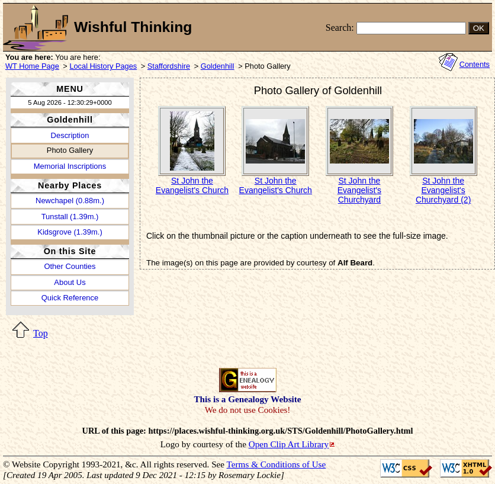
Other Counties (69, 266)
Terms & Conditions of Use (276, 464)
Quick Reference (69, 297)
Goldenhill (217, 66)
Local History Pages (103, 66)
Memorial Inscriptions (70, 166)
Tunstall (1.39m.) (70, 216)
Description (70, 135)
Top (40, 333)
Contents (474, 64)
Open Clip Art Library (289, 444)
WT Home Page (32, 66)
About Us (69, 282)
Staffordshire (168, 66)
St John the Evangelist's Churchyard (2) (443, 190)
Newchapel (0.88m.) (70, 200)
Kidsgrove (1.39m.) (69, 231)
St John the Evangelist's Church (192, 185)
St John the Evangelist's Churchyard (359, 190)
